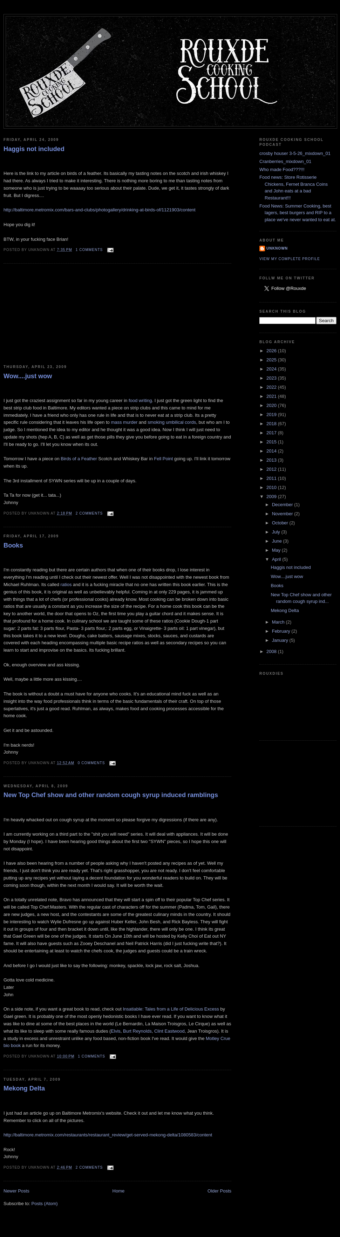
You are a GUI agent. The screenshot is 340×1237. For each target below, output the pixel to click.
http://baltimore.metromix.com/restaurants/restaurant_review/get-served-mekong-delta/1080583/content (108, 1134)
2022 (272, 387)
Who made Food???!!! (282, 169)
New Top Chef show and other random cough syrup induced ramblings (111, 794)
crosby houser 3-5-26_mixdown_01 (295, 153)
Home (119, 1191)
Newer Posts (16, 1191)
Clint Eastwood (169, 1031)
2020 (272, 405)
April (277, 559)
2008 (272, 651)
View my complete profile (289, 259)
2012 (272, 469)
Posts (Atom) (45, 1203)
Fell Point (164, 458)
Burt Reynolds (137, 1031)
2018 (272, 423)
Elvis (115, 1031)
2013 (272, 460)
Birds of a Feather (79, 458)
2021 (272, 396)
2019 (272, 414)
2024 (272, 369)
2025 (272, 359)
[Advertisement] (56, 314)
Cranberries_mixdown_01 (285, 161)
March (279, 622)
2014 (272, 451)
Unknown (277, 248)
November (283, 513)
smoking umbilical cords (172, 422)
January (281, 640)
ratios (67, 584)
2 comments (89, 513)
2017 (272, 432)
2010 (272, 487)
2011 (272, 478)
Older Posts (219, 1191)
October (281, 522)
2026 (272, 350)
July (276, 532)
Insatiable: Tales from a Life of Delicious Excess (171, 1009)
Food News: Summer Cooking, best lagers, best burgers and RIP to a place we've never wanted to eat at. (297, 212)
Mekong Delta (24, 1088)
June (277, 541)
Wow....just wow (28, 376)
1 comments (89, 250)
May (277, 550)
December (283, 504)
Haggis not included (34, 148)
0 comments (91, 763)
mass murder (124, 422)
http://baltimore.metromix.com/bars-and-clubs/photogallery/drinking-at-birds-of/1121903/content (100, 209)
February (282, 631)
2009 (272, 496)
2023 (272, 378)
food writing (140, 400)
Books (13, 545)
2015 (272, 441)
